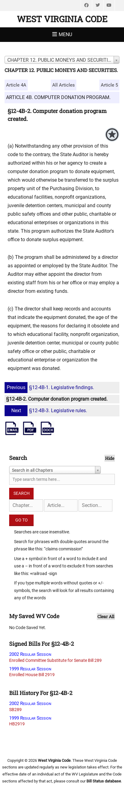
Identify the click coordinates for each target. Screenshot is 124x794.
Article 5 (109, 85)
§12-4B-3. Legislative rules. (46, 410)
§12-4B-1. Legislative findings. (50, 387)
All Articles (63, 85)
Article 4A (16, 85)
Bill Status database (103, 781)
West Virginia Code (62, 19)
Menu (65, 34)
